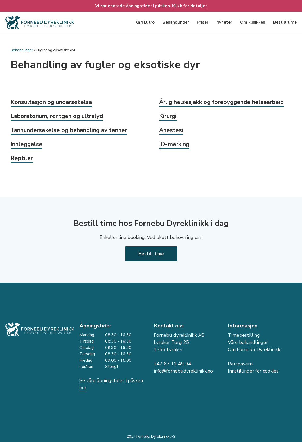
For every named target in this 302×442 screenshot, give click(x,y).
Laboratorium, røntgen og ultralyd (57, 116)
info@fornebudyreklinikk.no (183, 371)
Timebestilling (244, 335)
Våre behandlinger (248, 342)
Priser (202, 22)
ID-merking (174, 144)
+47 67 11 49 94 (172, 364)
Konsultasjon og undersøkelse (51, 102)
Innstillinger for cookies (253, 371)
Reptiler (22, 158)
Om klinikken (252, 22)
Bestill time (285, 22)
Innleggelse (26, 144)
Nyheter (224, 22)
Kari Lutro (145, 22)
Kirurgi (168, 116)
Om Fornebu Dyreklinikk (254, 349)
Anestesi (171, 130)
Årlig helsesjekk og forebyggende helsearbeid (221, 102)
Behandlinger (176, 22)
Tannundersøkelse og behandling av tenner (69, 130)
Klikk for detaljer (189, 6)
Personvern (240, 364)
